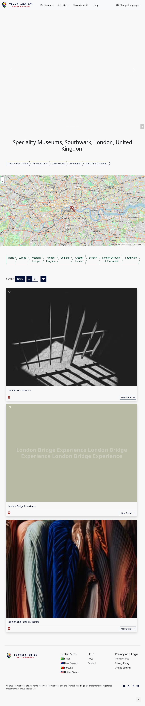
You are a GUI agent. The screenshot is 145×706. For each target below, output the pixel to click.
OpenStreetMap (126, 244)
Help (96, 5)
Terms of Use (122, 658)
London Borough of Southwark (111, 259)
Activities (62, 5)
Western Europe (36, 259)
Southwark (131, 257)
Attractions (59, 163)
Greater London (79, 259)
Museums (75, 163)
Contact (92, 663)
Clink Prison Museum (19, 390)
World (11, 257)
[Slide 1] (67, 126)
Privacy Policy (122, 663)
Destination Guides (18, 163)
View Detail (128, 397)
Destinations (47, 5)
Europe (22, 257)
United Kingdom (51, 259)
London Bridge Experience (22, 506)
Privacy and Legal (126, 654)
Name (20, 278)
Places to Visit (80, 5)
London (93, 257)
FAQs (90, 658)
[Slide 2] (72, 126)
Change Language (127, 5)
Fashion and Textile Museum (23, 621)
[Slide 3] (77, 126)
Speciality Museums (96, 163)
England (65, 257)
